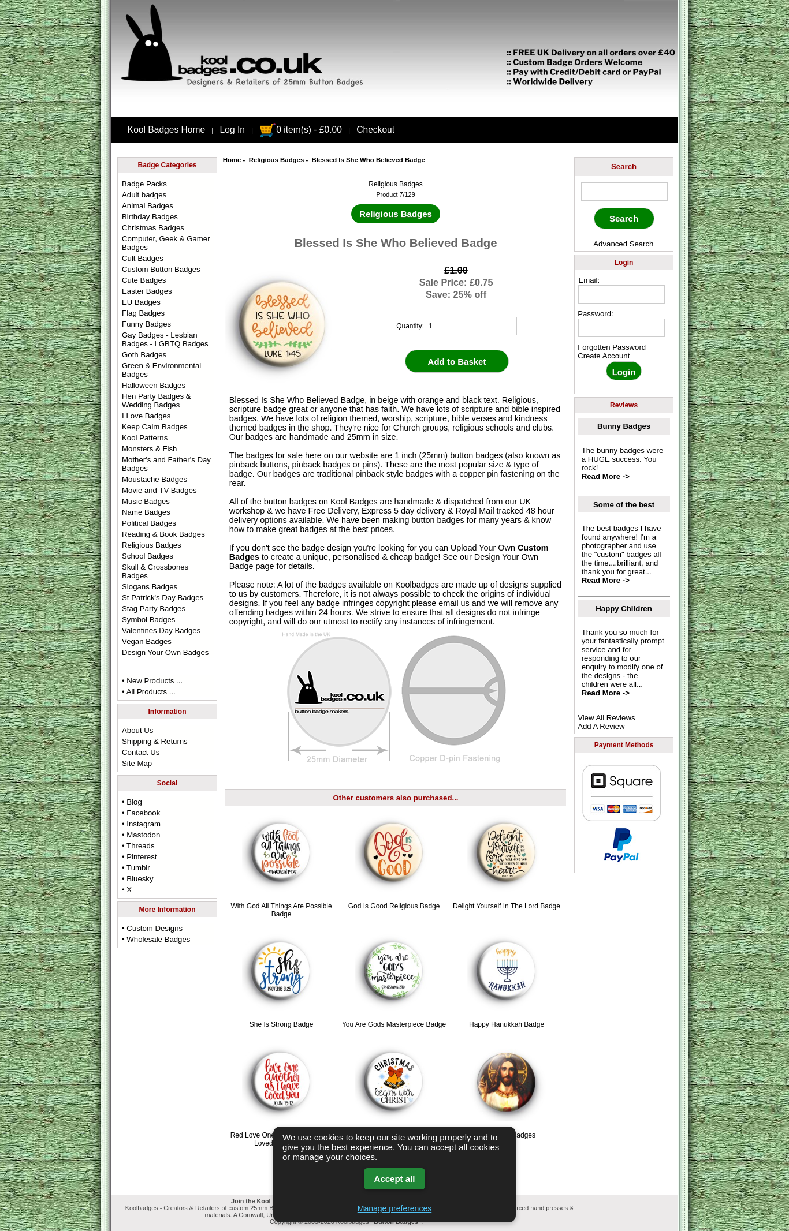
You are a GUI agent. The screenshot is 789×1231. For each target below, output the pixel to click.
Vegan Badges (147, 641)
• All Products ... (149, 691)
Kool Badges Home (166, 129)
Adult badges (144, 194)
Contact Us (140, 752)
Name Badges (146, 512)
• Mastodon (141, 834)
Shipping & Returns (155, 741)
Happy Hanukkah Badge (506, 1024)
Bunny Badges (623, 426)
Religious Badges (276, 159)
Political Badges (149, 523)
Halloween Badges (153, 385)
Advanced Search (623, 244)
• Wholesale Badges (156, 939)
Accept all (394, 1179)
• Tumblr (136, 867)
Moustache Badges (154, 479)
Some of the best (623, 504)
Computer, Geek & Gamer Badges (166, 243)
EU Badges (141, 302)
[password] (621, 328)
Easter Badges (147, 291)
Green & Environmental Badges (161, 370)
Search (624, 166)
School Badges (147, 556)
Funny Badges (146, 324)
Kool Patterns (145, 437)
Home (232, 159)
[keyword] (624, 191)
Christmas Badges (153, 227)
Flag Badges (143, 313)
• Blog (132, 802)
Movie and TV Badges (159, 490)
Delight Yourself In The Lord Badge (506, 906)
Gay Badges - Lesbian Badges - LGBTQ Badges (165, 339)
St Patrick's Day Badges (162, 597)
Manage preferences (394, 1208)
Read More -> (606, 476)
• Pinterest (139, 856)
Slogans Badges (149, 586)
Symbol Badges (148, 619)
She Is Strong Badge (282, 1024)
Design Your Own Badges (165, 652)
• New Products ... (152, 680)
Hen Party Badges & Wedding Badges (156, 400)
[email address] (621, 294)
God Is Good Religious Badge (394, 906)
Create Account (604, 355)
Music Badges (146, 501)
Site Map (137, 763)
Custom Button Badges (161, 269)
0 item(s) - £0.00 (300, 129)
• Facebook (141, 813)
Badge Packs (144, 183)
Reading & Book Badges (163, 534)
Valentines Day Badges (161, 630)
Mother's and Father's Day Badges (166, 464)
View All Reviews (606, 717)
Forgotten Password (612, 347)
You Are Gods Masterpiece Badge (394, 1024)
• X (127, 889)
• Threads (138, 845)
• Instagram (141, 824)
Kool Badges (354, 501)
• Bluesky (137, 878)
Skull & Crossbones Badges (155, 571)
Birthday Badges (150, 216)
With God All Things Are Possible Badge (281, 910)
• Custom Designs (152, 928)
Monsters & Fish (149, 448)
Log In (232, 129)
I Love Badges (146, 415)
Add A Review (601, 726)
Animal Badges (147, 205)
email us (454, 603)
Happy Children (624, 608)
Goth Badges (144, 354)
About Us (137, 730)
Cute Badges (144, 280)
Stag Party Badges (153, 608)
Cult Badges (142, 258)
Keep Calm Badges (155, 426)
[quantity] (472, 326)
